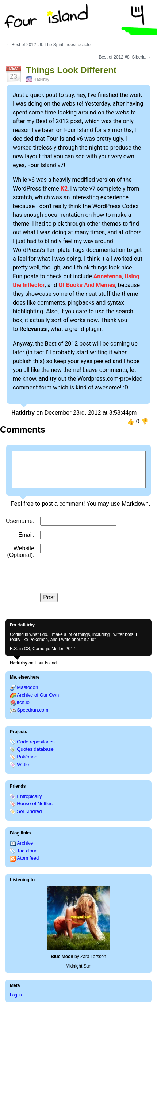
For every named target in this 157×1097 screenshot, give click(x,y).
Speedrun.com (32, 710)
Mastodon (27, 687)
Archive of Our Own (38, 695)
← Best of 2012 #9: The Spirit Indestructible (48, 44)
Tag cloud (27, 850)
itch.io (23, 702)
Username (19, 521)
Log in (16, 995)
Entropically (29, 796)
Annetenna (107, 276)
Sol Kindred (29, 811)
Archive (25, 843)
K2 (64, 188)
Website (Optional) (21, 551)
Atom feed (28, 858)
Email (25, 535)
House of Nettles (35, 803)
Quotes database (35, 749)
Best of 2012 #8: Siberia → (125, 57)
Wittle (23, 764)
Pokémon (27, 756)
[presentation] (95, 579)
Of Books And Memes (86, 285)
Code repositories (35, 741)
